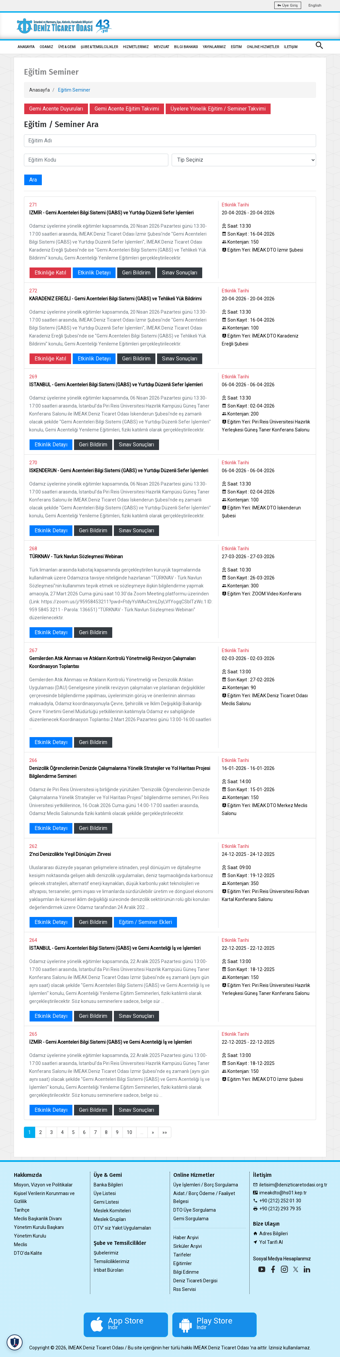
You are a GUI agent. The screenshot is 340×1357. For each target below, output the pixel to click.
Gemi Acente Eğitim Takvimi (127, 109)
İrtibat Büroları (109, 1270)
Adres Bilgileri (273, 1233)
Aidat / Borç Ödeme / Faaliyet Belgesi (204, 1197)
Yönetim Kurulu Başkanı (39, 1227)
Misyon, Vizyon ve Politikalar (43, 1184)
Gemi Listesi (106, 1202)
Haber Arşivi (186, 1237)
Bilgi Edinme (186, 1272)
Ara (33, 180)
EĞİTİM (236, 47)
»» (164, 1132)
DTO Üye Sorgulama (194, 1210)
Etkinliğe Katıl (50, 272)
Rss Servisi (184, 1289)
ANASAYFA (26, 47)
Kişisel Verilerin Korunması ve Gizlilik (44, 1197)
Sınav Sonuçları (179, 272)
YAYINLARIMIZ (214, 47)
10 (129, 1132)
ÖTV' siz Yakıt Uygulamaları (122, 1228)
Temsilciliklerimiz (111, 1261)
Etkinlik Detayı (94, 272)
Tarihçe (22, 1210)
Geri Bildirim (136, 272)
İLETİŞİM (291, 47)
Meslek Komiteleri (112, 1210)
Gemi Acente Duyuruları (56, 109)
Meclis (20, 1244)
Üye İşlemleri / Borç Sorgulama (205, 1184)
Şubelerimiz (106, 1252)
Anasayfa (39, 90)
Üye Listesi (105, 1193)
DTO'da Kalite (28, 1253)
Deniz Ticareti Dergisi (195, 1280)
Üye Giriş (288, 5)
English (314, 5)
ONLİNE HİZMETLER (263, 47)
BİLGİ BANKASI (186, 47)
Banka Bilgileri (108, 1184)
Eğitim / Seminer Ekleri (145, 922)
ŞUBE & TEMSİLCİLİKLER (99, 47)
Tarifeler (182, 1254)
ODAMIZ (46, 47)
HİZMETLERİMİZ (136, 47)
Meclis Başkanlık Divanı (38, 1218)
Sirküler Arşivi (187, 1246)
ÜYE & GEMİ (67, 47)
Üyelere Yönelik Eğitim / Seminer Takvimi (218, 109)
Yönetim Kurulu (30, 1236)
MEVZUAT (161, 47)
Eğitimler (182, 1263)
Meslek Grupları (110, 1219)
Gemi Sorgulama (191, 1218)
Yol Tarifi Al (271, 1242)
